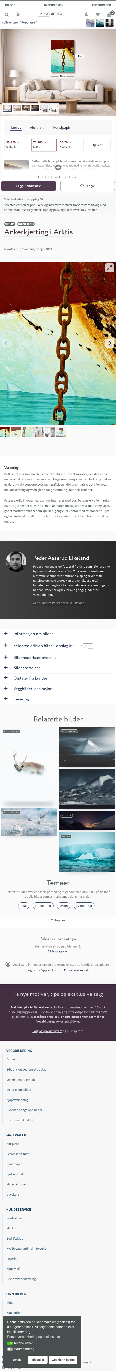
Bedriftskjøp (15, 1238)
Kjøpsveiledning (17, 1100)
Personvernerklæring (21, 1279)
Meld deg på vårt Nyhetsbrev (30, 1007)
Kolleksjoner (10, 22)
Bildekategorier (58, 951)
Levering (12, 1258)
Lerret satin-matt (18, 1154)
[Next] (109, 342)
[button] (10, 1343)
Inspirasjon (54, 5)
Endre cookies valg (76, 970)
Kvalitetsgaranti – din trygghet (27, 1248)
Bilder (10, 5)
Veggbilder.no (19, 1050)
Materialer (16, 1135)
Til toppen (58, 920)
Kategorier (14, 1313)
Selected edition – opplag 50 (23, 199)
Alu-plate (13, 1143)
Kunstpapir (14, 1164)
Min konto (13, 1228)
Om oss (12, 1059)
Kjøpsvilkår (14, 1269)
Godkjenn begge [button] (63, 1359)
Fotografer (101, 5)
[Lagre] (87, 185)
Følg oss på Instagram (47, 1031)
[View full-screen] (109, 267)
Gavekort (13, 1194)
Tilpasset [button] (37, 1359)
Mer (98, 145)
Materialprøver (17, 1184)
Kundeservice (18, 1209)
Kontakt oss (15, 1218)
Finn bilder (16, 1293)
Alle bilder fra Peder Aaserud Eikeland (59, 602)
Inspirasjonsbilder (19, 1090)
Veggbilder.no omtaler (22, 1079)
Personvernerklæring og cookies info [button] (33, 1337)
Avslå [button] (17, 1359)
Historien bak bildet (20, 1120)
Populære (28, 22)
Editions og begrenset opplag (26, 1069)
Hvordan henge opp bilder (24, 1110)
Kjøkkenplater (16, 1174)
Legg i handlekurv (28, 186)
